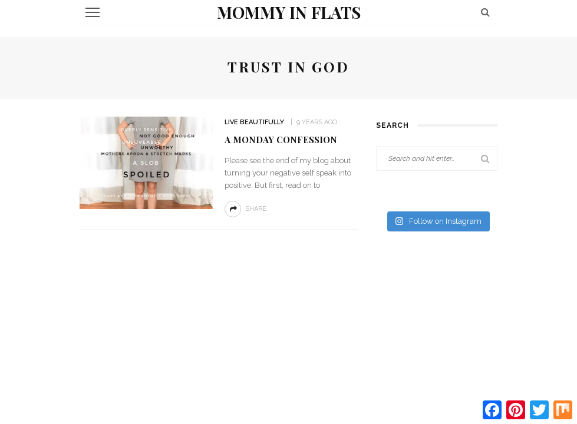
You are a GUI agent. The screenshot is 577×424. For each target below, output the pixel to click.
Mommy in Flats (289, 12)
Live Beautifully (254, 122)
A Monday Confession (281, 139)
